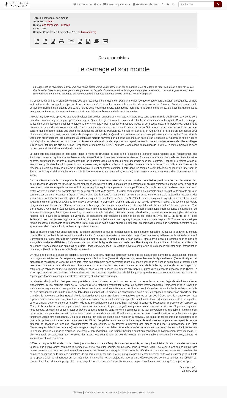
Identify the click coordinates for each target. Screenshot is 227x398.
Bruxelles (65, 25)
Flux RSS (89, 392)
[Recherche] (196, 4)
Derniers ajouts (136, 392)
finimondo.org (88, 32)
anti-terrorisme (50, 25)
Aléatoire (77, 392)
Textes (100, 392)
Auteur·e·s (111, 392)
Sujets (122, 392)
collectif (49, 21)
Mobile (150, 392)
